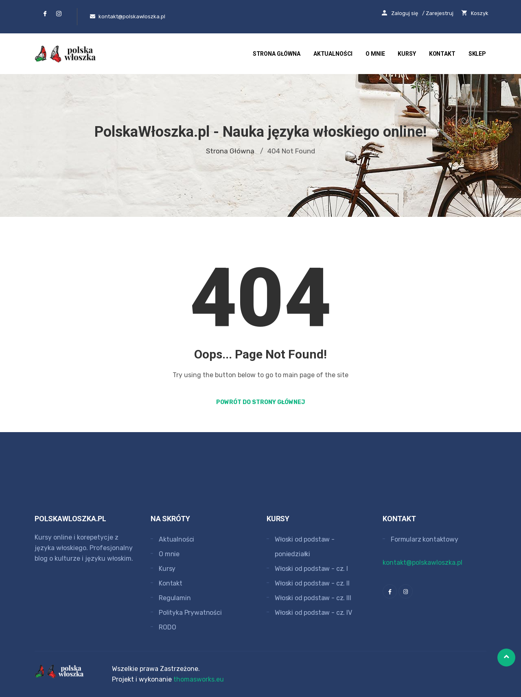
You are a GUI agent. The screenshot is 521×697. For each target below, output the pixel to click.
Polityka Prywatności (190, 612)
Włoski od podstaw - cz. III (313, 598)
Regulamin (175, 598)
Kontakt (442, 53)
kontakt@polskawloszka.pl (422, 562)
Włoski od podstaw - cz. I (311, 568)
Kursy (407, 53)
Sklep (477, 53)
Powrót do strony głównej (260, 402)
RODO (167, 627)
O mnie (375, 53)
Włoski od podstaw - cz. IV (313, 612)
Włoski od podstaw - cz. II (312, 583)
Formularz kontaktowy (424, 539)
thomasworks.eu (198, 679)
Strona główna (276, 53)
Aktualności (332, 53)
